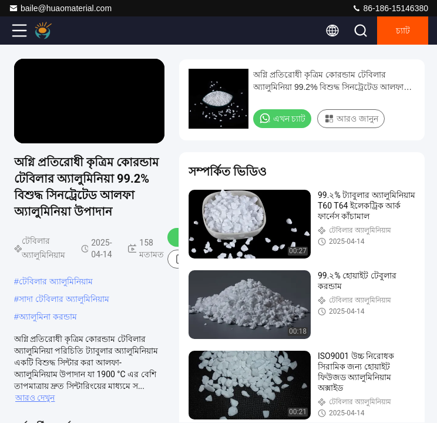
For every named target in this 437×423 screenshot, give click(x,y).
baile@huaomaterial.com (60, 8)
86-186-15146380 (390, 8)
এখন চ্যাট (282, 118)
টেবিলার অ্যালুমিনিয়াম (56, 281)
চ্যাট (403, 30)
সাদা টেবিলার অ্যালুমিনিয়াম (64, 299)
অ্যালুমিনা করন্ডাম (48, 316)
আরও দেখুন (35, 397)
